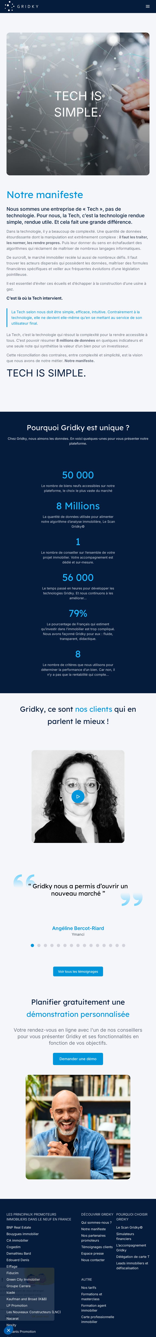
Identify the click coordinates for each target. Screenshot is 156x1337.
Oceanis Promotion (21, 1331)
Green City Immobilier (23, 1279)
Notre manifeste (93, 1229)
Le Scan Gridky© (129, 1227)
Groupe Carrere (19, 1286)
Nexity (11, 1325)
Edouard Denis (18, 1260)
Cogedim (14, 1247)
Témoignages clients (97, 1247)
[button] (8, 1330)
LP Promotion (17, 1305)
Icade (11, 1292)
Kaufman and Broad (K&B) (27, 1299)
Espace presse (92, 1253)
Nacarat (13, 1318)
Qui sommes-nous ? (96, 1222)
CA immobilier (17, 1240)
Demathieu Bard (19, 1253)
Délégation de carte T (132, 1257)
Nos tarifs (88, 1288)
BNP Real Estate (19, 1227)
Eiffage (12, 1266)
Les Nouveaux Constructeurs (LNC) (34, 1312)
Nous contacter (93, 1260)
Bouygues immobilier (23, 1234)
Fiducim (13, 1273)
